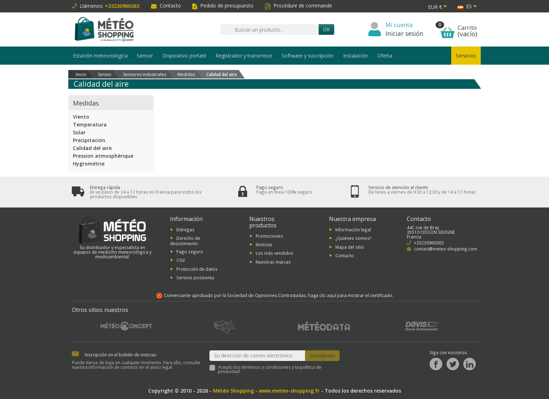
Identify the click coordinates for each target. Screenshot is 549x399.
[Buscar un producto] (269, 29)
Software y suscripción (308, 55)
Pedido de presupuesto (223, 5)
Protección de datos (197, 268)
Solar (79, 132)
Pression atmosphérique (103, 155)
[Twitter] (453, 364)
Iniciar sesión (404, 33)
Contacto (166, 5)
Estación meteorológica (100, 55)
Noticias (264, 244)
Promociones (269, 235)
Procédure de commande (298, 5)
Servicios (466, 55)
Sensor (145, 55)
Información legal (353, 229)
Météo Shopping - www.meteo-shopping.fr (266, 390)
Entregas (185, 229)
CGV (180, 260)
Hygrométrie (89, 163)
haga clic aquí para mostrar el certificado (350, 295)
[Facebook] (436, 364)
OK (326, 29)
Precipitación (89, 140)
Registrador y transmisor (243, 55)
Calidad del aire (92, 148)
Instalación (355, 55)
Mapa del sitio (349, 246)
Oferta (384, 55)
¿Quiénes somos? (353, 238)
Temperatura (90, 124)
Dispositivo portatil (184, 55)
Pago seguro (189, 251)
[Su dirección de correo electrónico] (257, 355)
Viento (81, 116)
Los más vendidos (274, 253)
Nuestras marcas (273, 261)
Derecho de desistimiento (185, 240)
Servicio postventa (195, 277)
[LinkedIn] (469, 364)
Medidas (86, 102)
